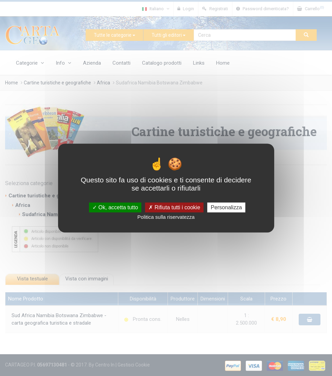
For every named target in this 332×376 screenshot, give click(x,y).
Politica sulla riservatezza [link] (165, 217)
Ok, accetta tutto (115, 207)
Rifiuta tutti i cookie (174, 207)
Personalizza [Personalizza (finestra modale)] (226, 207)
